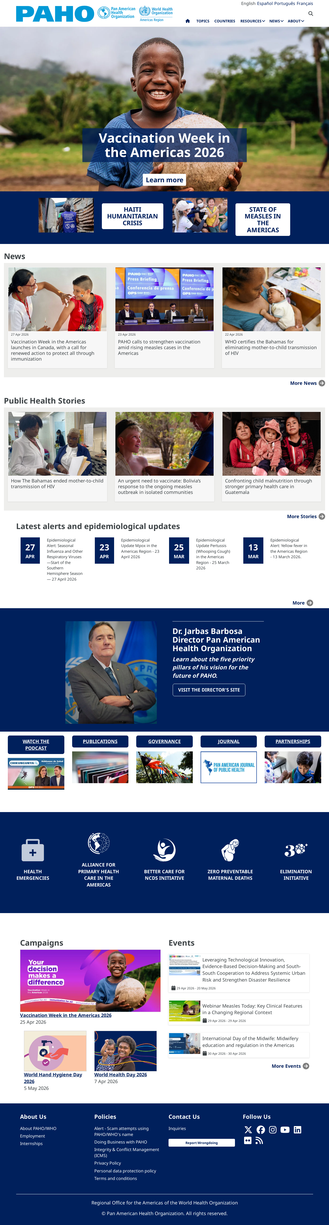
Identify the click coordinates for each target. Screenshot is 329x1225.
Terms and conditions (115, 1173)
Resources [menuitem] (251, 20)
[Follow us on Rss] (259, 1137)
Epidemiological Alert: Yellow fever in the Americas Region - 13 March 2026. (288, 548)
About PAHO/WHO (38, 1123)
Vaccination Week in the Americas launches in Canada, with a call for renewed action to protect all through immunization (52, 350)
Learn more (164, 179)
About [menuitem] (294, 20)
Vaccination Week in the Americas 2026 (65, 1010)
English (248, 3)
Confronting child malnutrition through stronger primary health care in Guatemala (268, 486)
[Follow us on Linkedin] (297, 1126)
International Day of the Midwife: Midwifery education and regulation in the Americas (250, 1036)
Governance (164, 736)
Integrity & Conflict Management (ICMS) (126, 1147)
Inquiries (177, 1123)
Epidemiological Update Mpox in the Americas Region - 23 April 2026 (140, 548)
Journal (229, 736)
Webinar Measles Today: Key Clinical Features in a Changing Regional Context (252, 1003)
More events (286, 1061)
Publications (100, 736)
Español (265, 3)
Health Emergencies (32, 869)
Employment (32, 1131)
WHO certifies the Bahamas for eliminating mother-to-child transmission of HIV (271, 347)
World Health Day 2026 (120, 1069)
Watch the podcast (36, 739)
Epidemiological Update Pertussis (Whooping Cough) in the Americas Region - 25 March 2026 (213, 553)
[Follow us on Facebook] (261, 1126)
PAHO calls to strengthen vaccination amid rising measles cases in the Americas (159, 347)
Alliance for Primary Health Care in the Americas (98, 869)
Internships (31, 1138)
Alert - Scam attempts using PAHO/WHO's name (121, 1126)
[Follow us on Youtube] (285, 1126)
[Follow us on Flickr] (247, 1137)
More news (303, 383)
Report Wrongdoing (201, 1137)
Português (284, 3)
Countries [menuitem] (224, 20)
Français (305, 3)
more (299, 603)
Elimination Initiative (296, 869)
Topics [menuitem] (202, 20)
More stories (302, 516)
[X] (248, 1126)
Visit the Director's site (210, 691)
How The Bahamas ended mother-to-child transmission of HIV (57, 483)
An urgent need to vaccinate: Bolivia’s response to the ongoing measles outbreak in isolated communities (159, 486)
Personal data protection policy (125, 1166)
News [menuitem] (274, 20)
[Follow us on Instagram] (272, 1126)
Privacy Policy (107, 1158)
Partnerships (293, 736)
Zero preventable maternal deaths (230, 869)
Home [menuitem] (187, 22)
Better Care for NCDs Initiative (164, 869)
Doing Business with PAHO (120, 1137)
